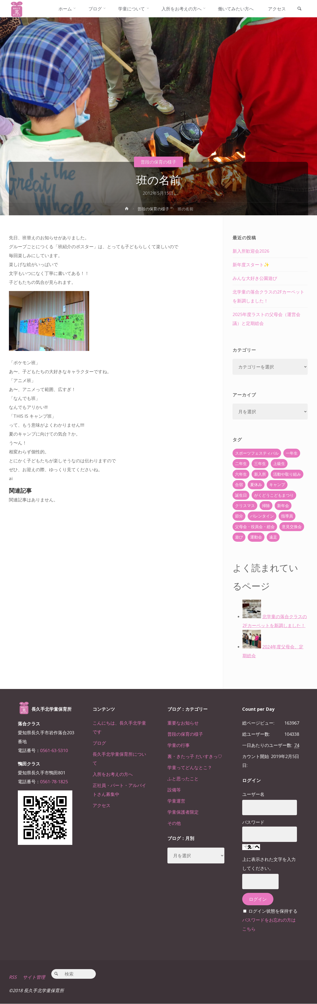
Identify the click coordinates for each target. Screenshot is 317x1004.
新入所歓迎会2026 (251, 251)
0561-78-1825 (54, 781)
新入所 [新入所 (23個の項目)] (260, 474)
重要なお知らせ (183, 723)
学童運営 (176, 801)
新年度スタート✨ (251, 265)
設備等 (174, 790)
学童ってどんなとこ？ (189, 767)
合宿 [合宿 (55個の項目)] (239, 484)
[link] (299, 9)
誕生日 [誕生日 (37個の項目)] (241, 495)
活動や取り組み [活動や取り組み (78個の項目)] (287, 474)
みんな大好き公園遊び (255, 278)
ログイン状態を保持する (272, 911)
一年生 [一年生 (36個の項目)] (292, 453)
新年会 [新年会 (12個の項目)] (283, 505)
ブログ (99, 743)
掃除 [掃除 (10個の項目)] (266, 505)
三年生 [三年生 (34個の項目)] (260, 463)
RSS (13, 977)
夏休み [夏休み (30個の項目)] (256, 484)
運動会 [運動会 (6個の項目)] (256, 537)
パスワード (253, 822)
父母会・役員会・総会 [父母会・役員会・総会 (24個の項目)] (255, 526)
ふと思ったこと (183, 779)
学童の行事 (178, 745)
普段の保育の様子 (158, 162)
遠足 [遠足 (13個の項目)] (273, 537)
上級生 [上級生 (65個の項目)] (279, 463)
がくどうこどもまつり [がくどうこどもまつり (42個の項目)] (274, 495)
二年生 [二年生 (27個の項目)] (241, 463)
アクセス (101, 805)
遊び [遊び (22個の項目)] (239, 537)
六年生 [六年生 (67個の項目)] (241, 474)
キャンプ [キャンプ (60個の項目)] (277, 484)
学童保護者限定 (183, 812)
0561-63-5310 (54, 750)
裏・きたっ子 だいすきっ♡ (194, 756)
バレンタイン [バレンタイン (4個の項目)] (262, 516)
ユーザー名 (253, 794)
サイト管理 (34, 977)
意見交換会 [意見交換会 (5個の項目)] (292, 526)
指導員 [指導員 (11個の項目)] (287, 516)
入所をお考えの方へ (113, 774)
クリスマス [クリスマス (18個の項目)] (245, 505)
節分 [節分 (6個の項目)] (239, 516)
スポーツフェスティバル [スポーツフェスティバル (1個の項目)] (257, 453)
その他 (174, 823)
